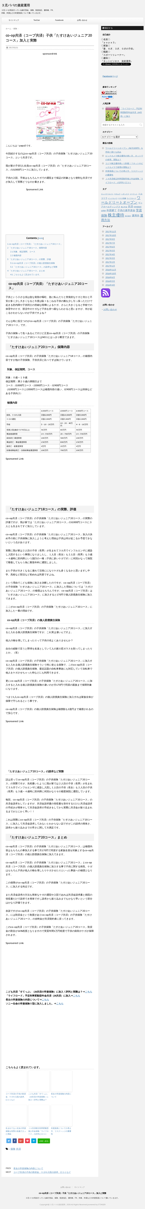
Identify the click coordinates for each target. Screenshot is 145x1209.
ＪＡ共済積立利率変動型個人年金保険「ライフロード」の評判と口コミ (38, 1131)
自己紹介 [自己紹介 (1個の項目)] (128, 216)
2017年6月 (110, 247)
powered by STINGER (96, 1204)
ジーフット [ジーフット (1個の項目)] (133, 194)
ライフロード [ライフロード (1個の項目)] (131, 198)
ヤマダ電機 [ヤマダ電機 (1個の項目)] (122, 198)
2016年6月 (110, 277)
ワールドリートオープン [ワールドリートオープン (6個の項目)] (120, 200)
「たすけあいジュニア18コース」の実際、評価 (29, 259)
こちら (88, 991)
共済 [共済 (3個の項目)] (130, 206)
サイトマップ (14, 20)
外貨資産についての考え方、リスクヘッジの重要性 (61, 1131)
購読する (108, 28)
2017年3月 (110, 258)
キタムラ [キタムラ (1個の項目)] (117, 194)
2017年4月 (110, 254)
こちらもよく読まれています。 (25, 274)
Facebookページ (110, 76)
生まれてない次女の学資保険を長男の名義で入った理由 (16, 1131)
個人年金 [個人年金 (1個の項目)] (124, 207)
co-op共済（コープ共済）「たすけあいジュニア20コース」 (34, 244)
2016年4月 (110, 285)
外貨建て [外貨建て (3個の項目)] (111, 210)
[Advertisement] (50, 75)
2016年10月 (110, 273)
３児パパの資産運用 (15, 5)
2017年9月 (110, 239)
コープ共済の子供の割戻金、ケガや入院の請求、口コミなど (16, 1097)
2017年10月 (110, 235)
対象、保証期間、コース (22, 251)
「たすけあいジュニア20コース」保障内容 (27, 248)
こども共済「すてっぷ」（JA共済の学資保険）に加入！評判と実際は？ (38, 1097)
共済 (18, 1148)
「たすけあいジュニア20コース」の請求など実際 (33, 267)
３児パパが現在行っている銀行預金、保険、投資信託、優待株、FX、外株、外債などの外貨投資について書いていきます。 (73, 1198)
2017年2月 (110, 262)
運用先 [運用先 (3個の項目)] (135, 215)
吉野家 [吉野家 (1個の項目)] (103, 211)
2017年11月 (110, 231)
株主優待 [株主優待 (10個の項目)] (116, 215)
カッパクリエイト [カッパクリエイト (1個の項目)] (107, 194)
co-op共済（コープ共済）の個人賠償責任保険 (32, 263)
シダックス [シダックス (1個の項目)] (125, 194)
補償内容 (15, 255)
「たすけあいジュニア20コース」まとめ (26, 270)
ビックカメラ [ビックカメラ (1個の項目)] (113, 198)
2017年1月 (110, 266)
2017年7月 (110, 243)
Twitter (36, 20)
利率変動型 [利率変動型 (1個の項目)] (137, 207)
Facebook (59, 20)
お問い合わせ (82, 20)
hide (40, 238)
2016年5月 (110, 281)
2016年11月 (110, 269)
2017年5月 (110, 250)
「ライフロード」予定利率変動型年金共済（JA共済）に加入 (131, 112)
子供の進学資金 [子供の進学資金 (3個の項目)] (126, 210)
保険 (12, 1148)
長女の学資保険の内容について (61, 1095)
